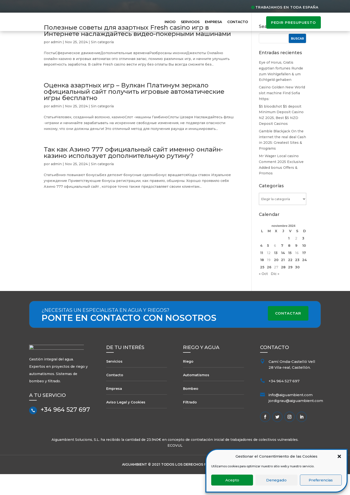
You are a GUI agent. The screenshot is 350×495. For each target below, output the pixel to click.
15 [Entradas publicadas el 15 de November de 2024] (290, 273)
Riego (188, 382)
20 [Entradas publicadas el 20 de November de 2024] (276, 281)
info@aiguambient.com (291, 415)
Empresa (213, 22)
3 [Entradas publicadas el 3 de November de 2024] (303, 259)
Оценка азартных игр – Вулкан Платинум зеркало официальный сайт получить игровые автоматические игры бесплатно (134, 112)
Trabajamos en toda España (286, 7)
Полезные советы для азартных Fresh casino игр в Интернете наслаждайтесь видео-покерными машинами (137, 51)
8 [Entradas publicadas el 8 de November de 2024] (289, 266)
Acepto (232, 480)
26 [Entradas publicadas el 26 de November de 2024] (269, 288)
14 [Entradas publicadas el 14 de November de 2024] (283, 273)
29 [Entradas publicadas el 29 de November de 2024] (290, 288)
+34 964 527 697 (65, 432)
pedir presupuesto (293, 22)
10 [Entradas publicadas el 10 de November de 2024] (304, 266)
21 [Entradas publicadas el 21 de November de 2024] (283, 281)
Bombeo (190, 409)
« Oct (263, 294)
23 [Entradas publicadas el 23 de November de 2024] (297, 281)
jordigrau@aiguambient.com (296, 421)
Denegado (276, 480)
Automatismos (196, 396)
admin (56, 63)
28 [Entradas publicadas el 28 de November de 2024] (283, 288)
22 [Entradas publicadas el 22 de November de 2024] (290, 281)
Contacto (237, 22)
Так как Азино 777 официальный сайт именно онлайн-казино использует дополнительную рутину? (133, 173)
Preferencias (321, 480)
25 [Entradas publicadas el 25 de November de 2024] (262, 288)
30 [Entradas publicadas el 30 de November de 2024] (297, 288)
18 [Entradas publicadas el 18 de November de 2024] (262, 281)
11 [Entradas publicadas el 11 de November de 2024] (261, 273)
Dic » (275, 294)
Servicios (190, 22)
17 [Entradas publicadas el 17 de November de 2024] (304, 273)
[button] (339, 456)
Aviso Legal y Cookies (125, 423)
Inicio (170, 22)
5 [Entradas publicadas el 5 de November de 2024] (268, 266)
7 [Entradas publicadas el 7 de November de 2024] (282, 266)
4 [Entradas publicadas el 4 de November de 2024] (261, 266)
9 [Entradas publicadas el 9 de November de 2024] (296, 266)
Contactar (288, 334)
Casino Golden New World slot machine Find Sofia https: (282, 114)
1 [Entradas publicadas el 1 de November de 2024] (288, 259)
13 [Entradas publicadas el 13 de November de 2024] (276, 273)
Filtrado (190, 423)
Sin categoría (102, 63)
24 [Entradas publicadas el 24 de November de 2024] (304, 281)
